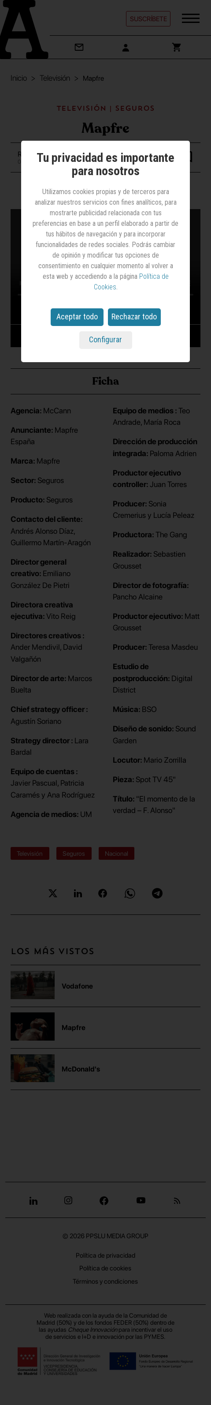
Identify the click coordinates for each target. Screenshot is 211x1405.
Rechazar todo (134, 316)
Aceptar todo (77, 316)
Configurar (105, 339)
